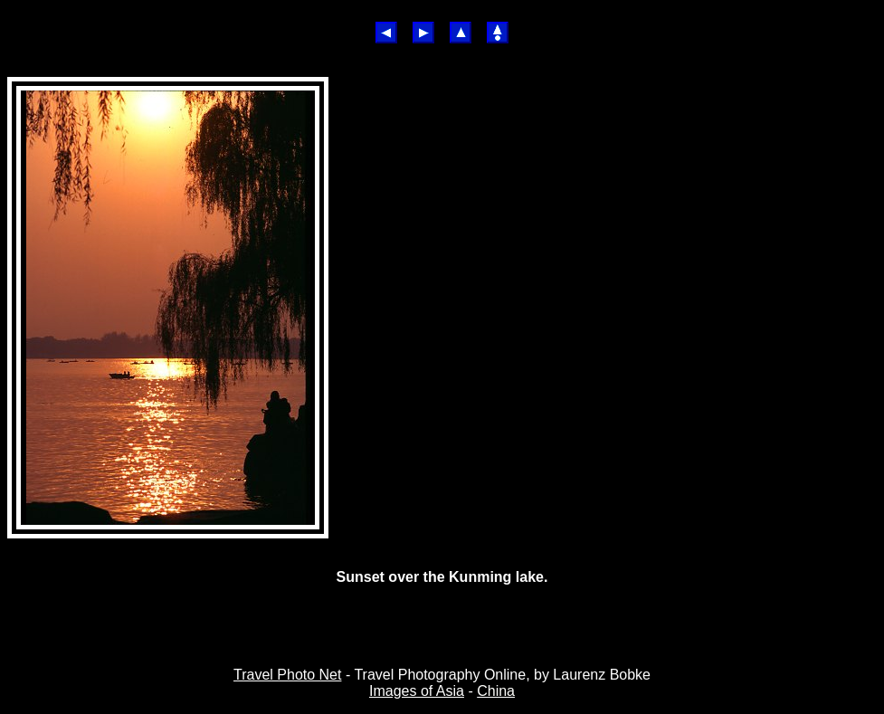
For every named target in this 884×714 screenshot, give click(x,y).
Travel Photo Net (287, 674)
